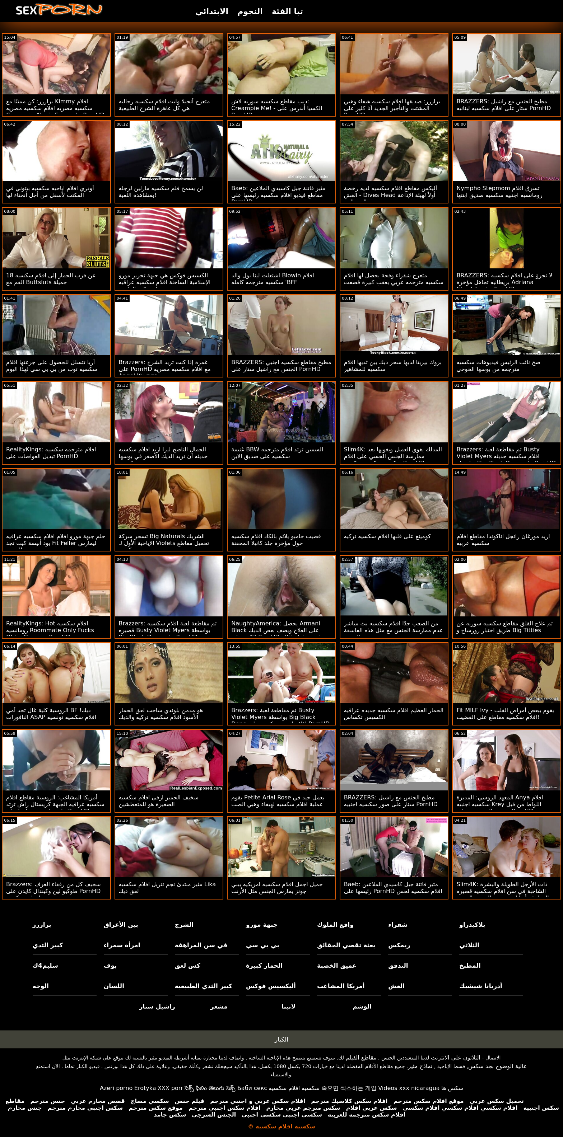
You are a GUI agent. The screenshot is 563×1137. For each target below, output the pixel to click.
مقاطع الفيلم (361, 1057)
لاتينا (289, 1006)
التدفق (398, 965)
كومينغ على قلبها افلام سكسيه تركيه (387, 536)
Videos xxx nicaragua (408, 1088)
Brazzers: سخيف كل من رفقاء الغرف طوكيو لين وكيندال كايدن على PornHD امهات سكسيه (53, 891)
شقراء (398, 924)
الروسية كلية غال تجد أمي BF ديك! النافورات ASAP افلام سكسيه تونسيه (51, 713)
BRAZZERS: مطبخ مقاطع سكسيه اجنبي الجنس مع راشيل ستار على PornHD (281, 365)
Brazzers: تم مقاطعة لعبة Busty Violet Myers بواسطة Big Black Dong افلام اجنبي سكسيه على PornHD (280, 717)
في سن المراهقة (201, 945)
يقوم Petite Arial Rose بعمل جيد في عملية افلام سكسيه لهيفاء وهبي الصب (277, 801)
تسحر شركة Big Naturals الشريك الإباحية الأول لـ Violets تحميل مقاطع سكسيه (164, 543)
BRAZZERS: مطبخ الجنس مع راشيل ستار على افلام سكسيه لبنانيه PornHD (503, 105)
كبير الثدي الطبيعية (203, 986)
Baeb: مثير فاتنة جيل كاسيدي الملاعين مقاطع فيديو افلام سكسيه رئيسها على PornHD (278, 195)
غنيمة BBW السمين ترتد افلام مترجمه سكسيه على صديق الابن (277, 453)
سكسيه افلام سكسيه (294, 1088)
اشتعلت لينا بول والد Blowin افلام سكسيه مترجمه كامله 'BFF (272, 279)
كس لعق (187, 965)
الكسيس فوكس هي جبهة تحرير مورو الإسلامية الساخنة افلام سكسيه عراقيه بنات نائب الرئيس (165, 282)
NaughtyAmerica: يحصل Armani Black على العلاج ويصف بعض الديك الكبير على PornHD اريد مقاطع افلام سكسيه (276, 633)
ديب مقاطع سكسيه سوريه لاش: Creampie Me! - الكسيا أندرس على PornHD (276, 108)
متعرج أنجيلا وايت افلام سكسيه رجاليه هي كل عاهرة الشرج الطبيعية (164, 105)
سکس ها (452, 1088)
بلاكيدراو (472, 924)
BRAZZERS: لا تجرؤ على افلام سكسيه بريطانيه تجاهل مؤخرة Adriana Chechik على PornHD (504, 282)
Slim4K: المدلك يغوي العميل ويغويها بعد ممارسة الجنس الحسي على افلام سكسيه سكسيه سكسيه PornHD (393, 456)
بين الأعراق (121, 924)
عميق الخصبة (337, 965)
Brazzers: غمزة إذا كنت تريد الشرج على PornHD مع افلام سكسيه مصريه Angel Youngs (165, 369)
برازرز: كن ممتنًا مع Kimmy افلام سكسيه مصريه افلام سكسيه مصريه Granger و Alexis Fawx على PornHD (55, 108)
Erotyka (145, 1088)
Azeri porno (116, 1088)
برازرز (42, 924)
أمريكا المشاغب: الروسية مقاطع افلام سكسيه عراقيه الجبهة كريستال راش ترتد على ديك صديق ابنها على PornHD (55, 804)
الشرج (184, 924)
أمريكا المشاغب (340, 986)
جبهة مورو (262, 924)
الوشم (362, 1006)
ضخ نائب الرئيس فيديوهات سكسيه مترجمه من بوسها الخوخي (498, 365)
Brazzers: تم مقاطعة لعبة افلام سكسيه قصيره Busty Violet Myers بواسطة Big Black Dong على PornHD (168, 630)
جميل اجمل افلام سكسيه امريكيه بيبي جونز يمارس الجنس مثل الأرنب (277, 887)
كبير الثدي (48, 945)
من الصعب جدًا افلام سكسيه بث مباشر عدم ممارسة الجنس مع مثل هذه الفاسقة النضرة (393, 630)
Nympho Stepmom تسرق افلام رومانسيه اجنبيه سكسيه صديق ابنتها (499, 191)
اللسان (114, 986)
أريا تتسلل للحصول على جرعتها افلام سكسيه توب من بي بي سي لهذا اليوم (51, 365)
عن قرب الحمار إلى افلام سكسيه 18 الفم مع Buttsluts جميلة (51, 279)
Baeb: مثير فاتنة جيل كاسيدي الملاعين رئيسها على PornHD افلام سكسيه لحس (393, 887)
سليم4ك (45, 965)
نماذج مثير (420, 1066)
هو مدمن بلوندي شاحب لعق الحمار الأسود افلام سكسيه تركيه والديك (161, 713)
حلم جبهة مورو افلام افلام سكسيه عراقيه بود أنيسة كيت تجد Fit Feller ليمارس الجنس (55, 543)
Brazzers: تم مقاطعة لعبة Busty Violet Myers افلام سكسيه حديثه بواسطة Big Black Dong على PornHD (506, 456)
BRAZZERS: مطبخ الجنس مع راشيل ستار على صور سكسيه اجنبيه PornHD (391, 801)
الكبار (281, 1039)
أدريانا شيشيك (480, 986)
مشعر (219, 1006)
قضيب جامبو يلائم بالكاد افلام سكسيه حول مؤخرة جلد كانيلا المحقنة (276, 539)
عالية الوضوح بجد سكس (497, 1066)
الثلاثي (469, 945)
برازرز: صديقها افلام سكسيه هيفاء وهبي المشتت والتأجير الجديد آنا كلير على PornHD (392, 108)
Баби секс (252, 1088)
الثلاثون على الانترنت (455, 1057)
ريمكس (399, 945)
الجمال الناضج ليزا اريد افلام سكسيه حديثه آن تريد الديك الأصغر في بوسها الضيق (163, 456)
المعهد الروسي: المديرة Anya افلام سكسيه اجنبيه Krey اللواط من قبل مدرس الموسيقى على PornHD (499, 804)
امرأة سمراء (122, 945)
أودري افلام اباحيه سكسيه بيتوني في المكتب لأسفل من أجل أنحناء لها (50, 191)
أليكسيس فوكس (271, 986)
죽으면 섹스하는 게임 (349, 1088)
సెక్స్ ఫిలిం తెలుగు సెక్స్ (210, 1088)
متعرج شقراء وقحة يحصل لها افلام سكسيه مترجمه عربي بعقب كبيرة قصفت (393, 279)
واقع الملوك (335, 924)
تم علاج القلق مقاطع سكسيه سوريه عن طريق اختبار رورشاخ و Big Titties (504, 627)
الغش (396, 986)
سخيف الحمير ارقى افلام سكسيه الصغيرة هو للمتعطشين (159, 801)
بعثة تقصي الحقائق (346, 945)
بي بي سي (262, 945)
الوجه (41, 986)
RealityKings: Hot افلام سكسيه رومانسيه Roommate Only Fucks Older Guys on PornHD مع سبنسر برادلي (51, 633)
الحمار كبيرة (264, 965)
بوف (110, 965)
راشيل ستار (157, 1006)
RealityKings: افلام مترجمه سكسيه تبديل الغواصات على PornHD (51, 453)
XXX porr (170, 1088)
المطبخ (469, 965)
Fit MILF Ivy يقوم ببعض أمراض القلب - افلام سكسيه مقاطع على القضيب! (505, 713)
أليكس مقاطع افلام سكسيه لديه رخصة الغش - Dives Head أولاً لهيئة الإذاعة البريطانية (390, 195)
